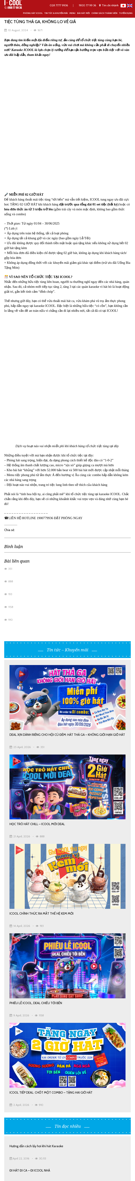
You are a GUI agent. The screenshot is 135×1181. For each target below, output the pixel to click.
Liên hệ (53, 1087)
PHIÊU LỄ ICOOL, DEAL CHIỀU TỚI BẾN (35, 756)
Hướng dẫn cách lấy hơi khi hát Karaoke (36, 899)
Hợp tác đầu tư (15, 1078)
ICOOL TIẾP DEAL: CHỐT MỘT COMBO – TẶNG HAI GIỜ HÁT (50, 845)
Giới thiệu (54, 1047)
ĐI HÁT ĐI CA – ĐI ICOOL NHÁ (29, 923)
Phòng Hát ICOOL (33, 13)
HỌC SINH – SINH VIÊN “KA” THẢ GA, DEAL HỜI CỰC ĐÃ (47, 972)
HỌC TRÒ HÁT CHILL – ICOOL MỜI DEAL (37, 577)
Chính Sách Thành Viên (104, 13)
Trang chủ (12, 1047)
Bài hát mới (83, 13)
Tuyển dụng (126, 13)
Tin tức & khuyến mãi (56, 13)
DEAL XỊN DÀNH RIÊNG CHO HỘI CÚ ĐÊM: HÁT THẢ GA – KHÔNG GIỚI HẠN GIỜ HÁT (67, 487)
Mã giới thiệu (57, 1063)
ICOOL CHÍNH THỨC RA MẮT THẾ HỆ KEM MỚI (41, 666)
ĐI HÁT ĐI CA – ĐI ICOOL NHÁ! (30, 996)
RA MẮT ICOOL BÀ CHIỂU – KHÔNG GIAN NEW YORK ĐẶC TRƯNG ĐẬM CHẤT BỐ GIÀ (65, 950)
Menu (72, 13)
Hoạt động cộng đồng (63, 1071)
